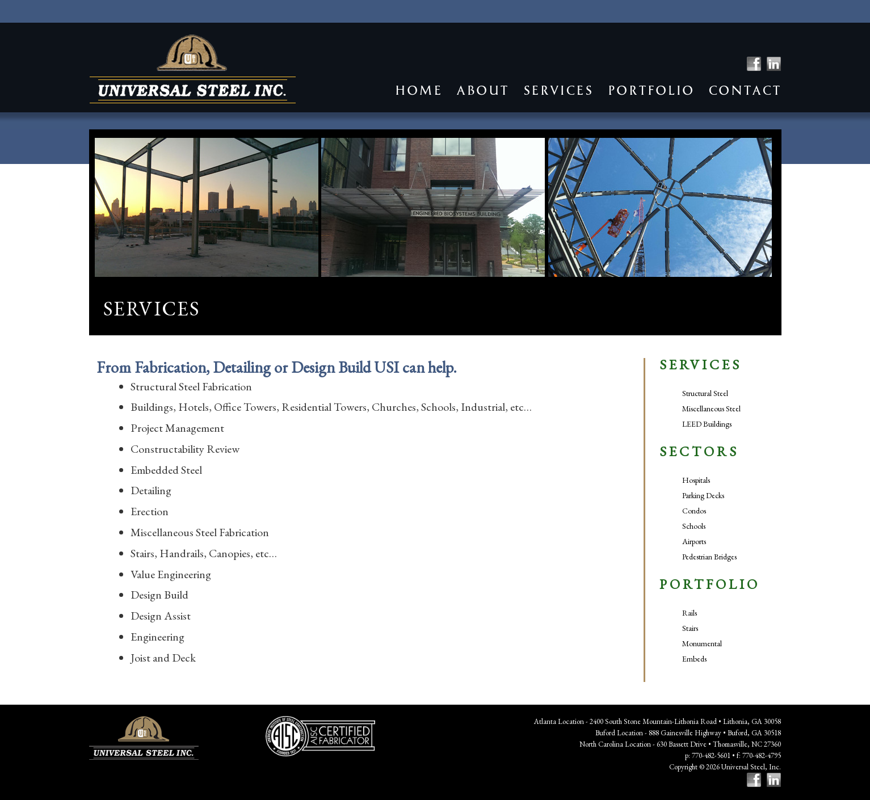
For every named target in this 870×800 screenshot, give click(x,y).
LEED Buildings (707, 424)
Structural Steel (705, 393)
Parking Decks (703, 495)
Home (418, 90)
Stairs (690, 628)
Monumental (702, 643)
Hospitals (696, 480)
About (482, 90)
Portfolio (650, 90)
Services (558, 90)
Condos (694, 511)
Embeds (694, 659)
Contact (744, 90)
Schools (693, 526)
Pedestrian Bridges (709, 556)
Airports (694, 541)
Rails (689, 613)
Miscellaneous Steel (711, 408)
